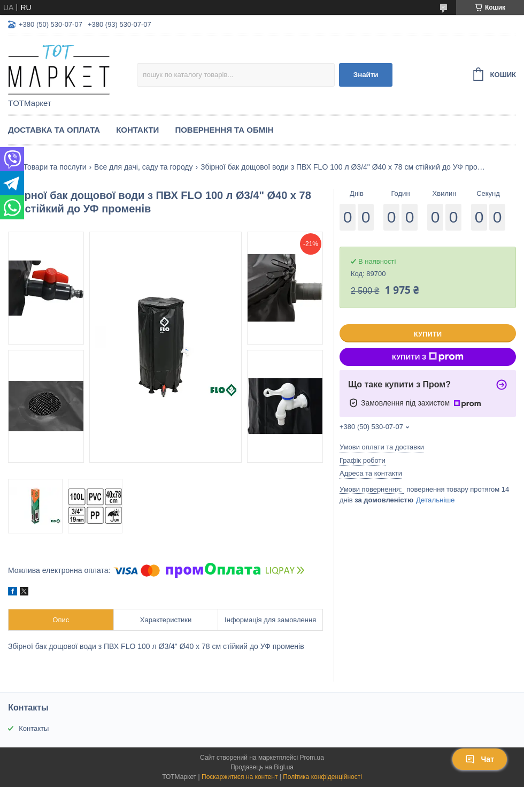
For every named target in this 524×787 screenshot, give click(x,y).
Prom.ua (312, 757)
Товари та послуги (54, 167)
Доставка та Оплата (54, 130)
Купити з (428, 357)
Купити (428, 334)
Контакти (137, 130)
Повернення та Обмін (224, 130)
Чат (479, 759)
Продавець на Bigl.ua (262, 767)
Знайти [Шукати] (366, 75)
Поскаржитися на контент (240, 777)
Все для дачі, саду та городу (143, 167)
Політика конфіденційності (322, 777)
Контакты (34, 728)
